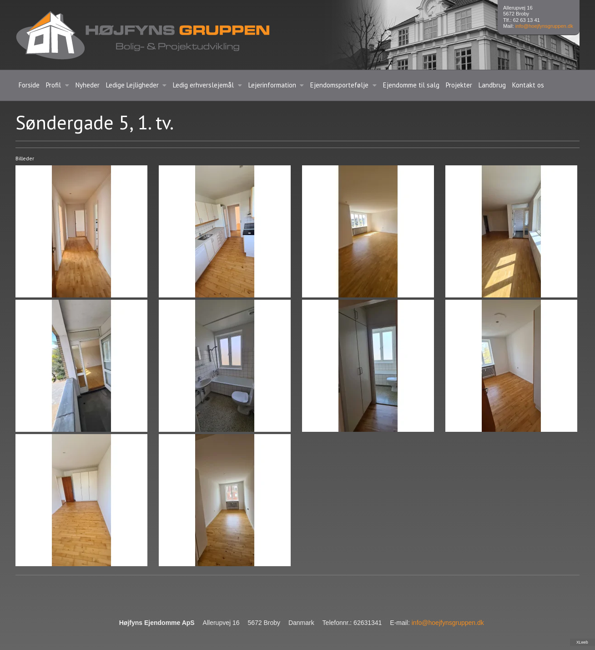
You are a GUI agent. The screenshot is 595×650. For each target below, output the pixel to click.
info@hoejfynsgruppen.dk (544, 26)
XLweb (582, 642)
